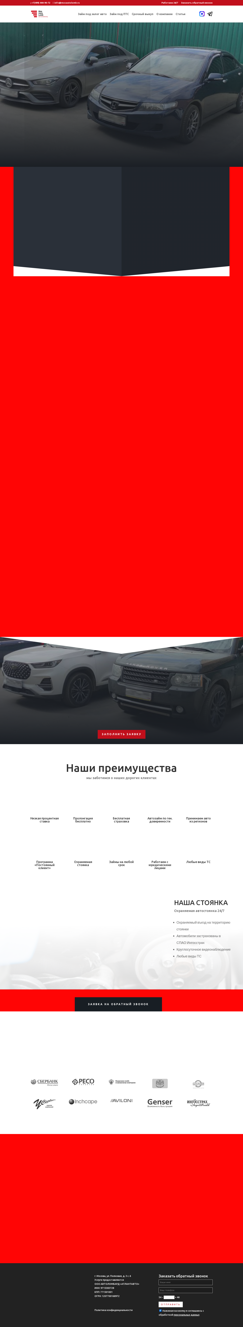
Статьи (180, 14)
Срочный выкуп (142, 14)
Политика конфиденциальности (113, 1310)
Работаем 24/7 (169, 3)
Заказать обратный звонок (197, 3)
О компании (164, 14)
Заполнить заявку (121, 734)
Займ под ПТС (119, 14)
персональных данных (186, 1314)
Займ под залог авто (92, 14)
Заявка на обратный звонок (118, 1004)
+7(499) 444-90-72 (41, 3)
